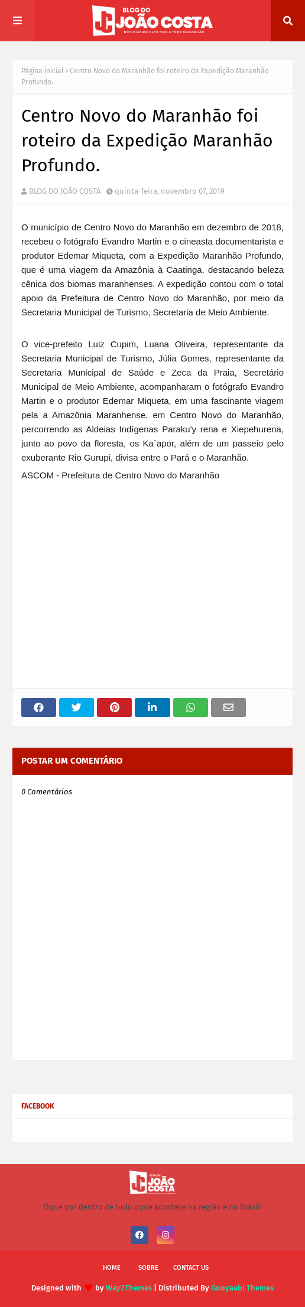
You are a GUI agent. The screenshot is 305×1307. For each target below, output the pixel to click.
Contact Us (191, 1268)
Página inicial (42, 71)
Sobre (148, 1268)
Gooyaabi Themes (242, 1287)
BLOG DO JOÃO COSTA (64, 191)
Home (112, 1268)
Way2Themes (129, 1287)
